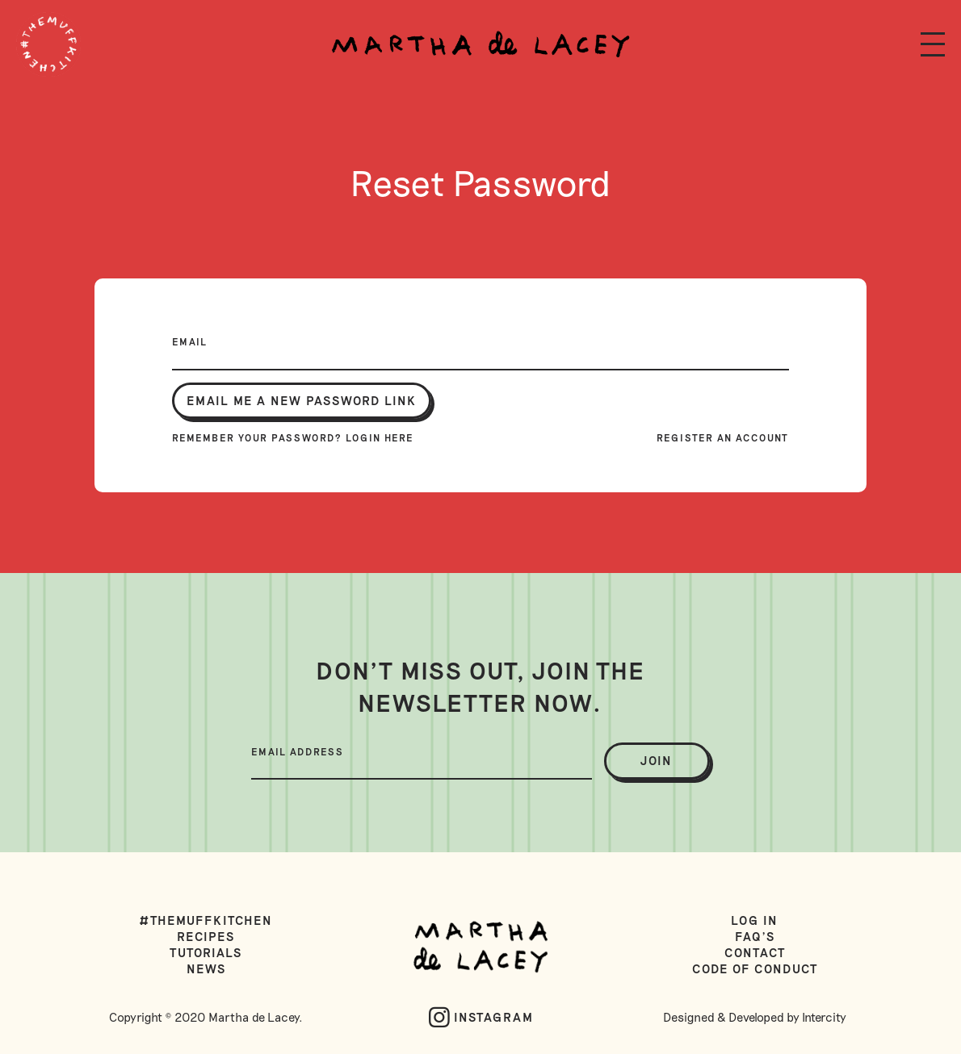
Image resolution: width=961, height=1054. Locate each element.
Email (190, 341)
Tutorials (206, 952)
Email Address (297, 751)
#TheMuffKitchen (206, 920)
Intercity (824, 1017)
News (206, 968)
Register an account (723, 437)
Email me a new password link (302, 400)
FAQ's (755, 936)
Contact (755, 952)
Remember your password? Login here (292, 437)
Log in (754, 920)
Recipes (206, 936)
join (656, 760)
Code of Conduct (755, 968)
